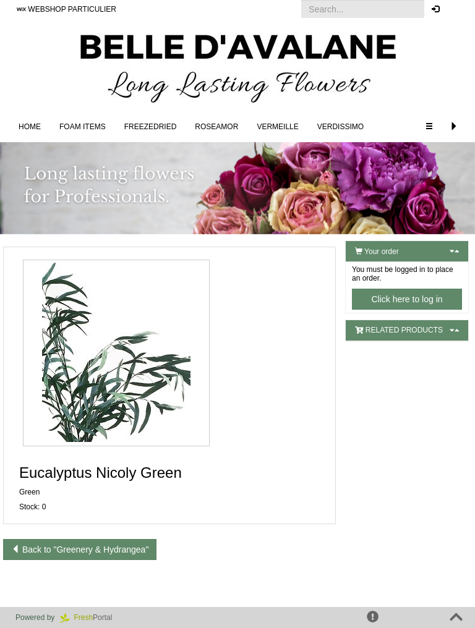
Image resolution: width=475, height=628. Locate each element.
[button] (456, 9)
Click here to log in (406, 299)
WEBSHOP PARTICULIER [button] (66, 9)
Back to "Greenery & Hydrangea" (79, 549)
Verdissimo (340, 126)
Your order (377, 251)
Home (30, 126)
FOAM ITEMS (82, 126)
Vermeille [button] (277, 126)
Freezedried (150, 126)
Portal (90, 617)
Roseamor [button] (216, 126)
